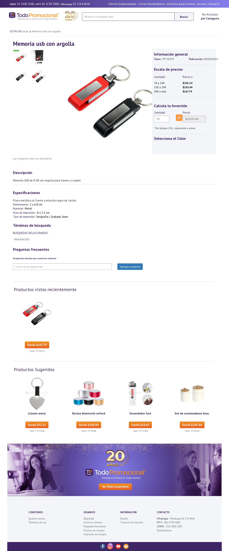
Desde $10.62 (140, 425)
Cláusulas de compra (95, 534)
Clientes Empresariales (122, 4)
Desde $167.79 (37, 345)
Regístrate (89, 518)
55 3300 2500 (25, 4)
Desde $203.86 (192, 425)
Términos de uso (37, 522)
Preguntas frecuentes (95, 526)
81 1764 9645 (81, 4)
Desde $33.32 (37, 425)
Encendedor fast (140, 413)
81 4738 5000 (50, 4)
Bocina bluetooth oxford (88, 413)
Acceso (201, 4)
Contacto (213, 4)
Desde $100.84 (89, 425)
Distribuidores (164, 530)
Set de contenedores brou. (192, 413)
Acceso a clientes (93, 522)
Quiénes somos (36, 518)
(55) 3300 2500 (174, 526)
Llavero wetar (37, 413)
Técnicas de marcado (131, 522)
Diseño (124, 518)
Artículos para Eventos (181, 4)
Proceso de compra (94, 530)
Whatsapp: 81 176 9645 (182, 518)
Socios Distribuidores (151, 4)
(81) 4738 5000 (172, 522)
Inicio (25, 31)
